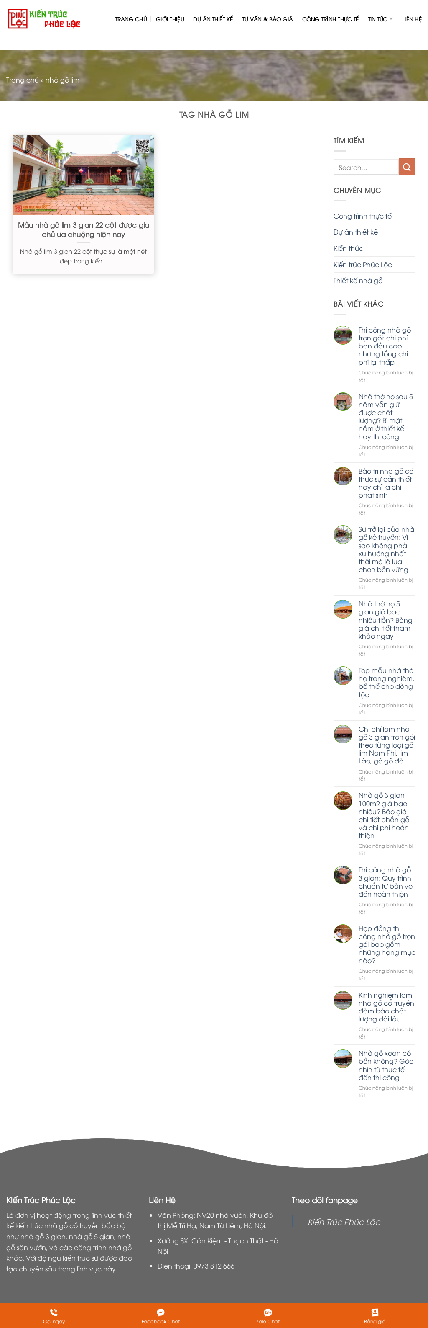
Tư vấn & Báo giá (267, 19)
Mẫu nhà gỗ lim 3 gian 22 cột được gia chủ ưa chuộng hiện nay (83, 229)
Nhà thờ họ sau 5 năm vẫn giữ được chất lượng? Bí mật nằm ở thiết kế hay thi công (386, 416)
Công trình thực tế (330, 19)
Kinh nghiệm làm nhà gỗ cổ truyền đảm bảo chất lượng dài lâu (386, 1007)
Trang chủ (131, 19)
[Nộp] (407, 166)
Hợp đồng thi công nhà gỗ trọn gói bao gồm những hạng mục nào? (387, 944)
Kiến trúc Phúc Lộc (363, 264)
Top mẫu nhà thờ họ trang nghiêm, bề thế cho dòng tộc (386, 682)
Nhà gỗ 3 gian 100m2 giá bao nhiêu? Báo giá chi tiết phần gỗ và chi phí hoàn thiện (384, 815)
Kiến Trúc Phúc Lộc (344, 1221)
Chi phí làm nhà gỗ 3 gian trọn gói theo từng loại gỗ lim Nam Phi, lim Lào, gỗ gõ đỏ (387, 745)
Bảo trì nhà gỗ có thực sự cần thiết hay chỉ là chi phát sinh (386, 483)
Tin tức (380, 19)
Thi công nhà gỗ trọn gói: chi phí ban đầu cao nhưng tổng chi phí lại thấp (385, 346)
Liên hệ (412, 19)
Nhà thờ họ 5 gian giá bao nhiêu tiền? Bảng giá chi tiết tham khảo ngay (386, 620)
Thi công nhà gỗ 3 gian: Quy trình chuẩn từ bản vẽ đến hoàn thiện (386, 882)
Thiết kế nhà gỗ (358, 280)
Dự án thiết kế (213, 19)
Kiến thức (348, 248)
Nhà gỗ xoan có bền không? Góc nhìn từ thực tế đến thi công (386, 1065)
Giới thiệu (170, 19)
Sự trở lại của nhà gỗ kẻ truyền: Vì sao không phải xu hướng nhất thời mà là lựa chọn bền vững (386, 549)
